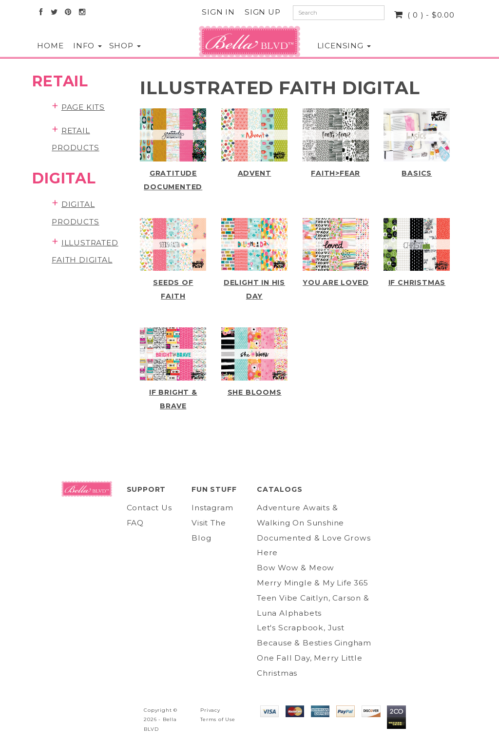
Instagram (212, 507)
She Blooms (255, 392)
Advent (254, 173)
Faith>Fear (335, 173)
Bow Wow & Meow (295, 567)
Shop (117, 45)
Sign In (218, 12)
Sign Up (263, 12)
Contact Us (149, 507)
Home (45, 45)
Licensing (332, 45)
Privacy (210, 710)
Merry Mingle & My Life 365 (312, 582)
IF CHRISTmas (417, 282)
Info (81, 45)
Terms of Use (217, 719)
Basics (417, 173)
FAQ (135, 522)
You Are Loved (335, 282)
